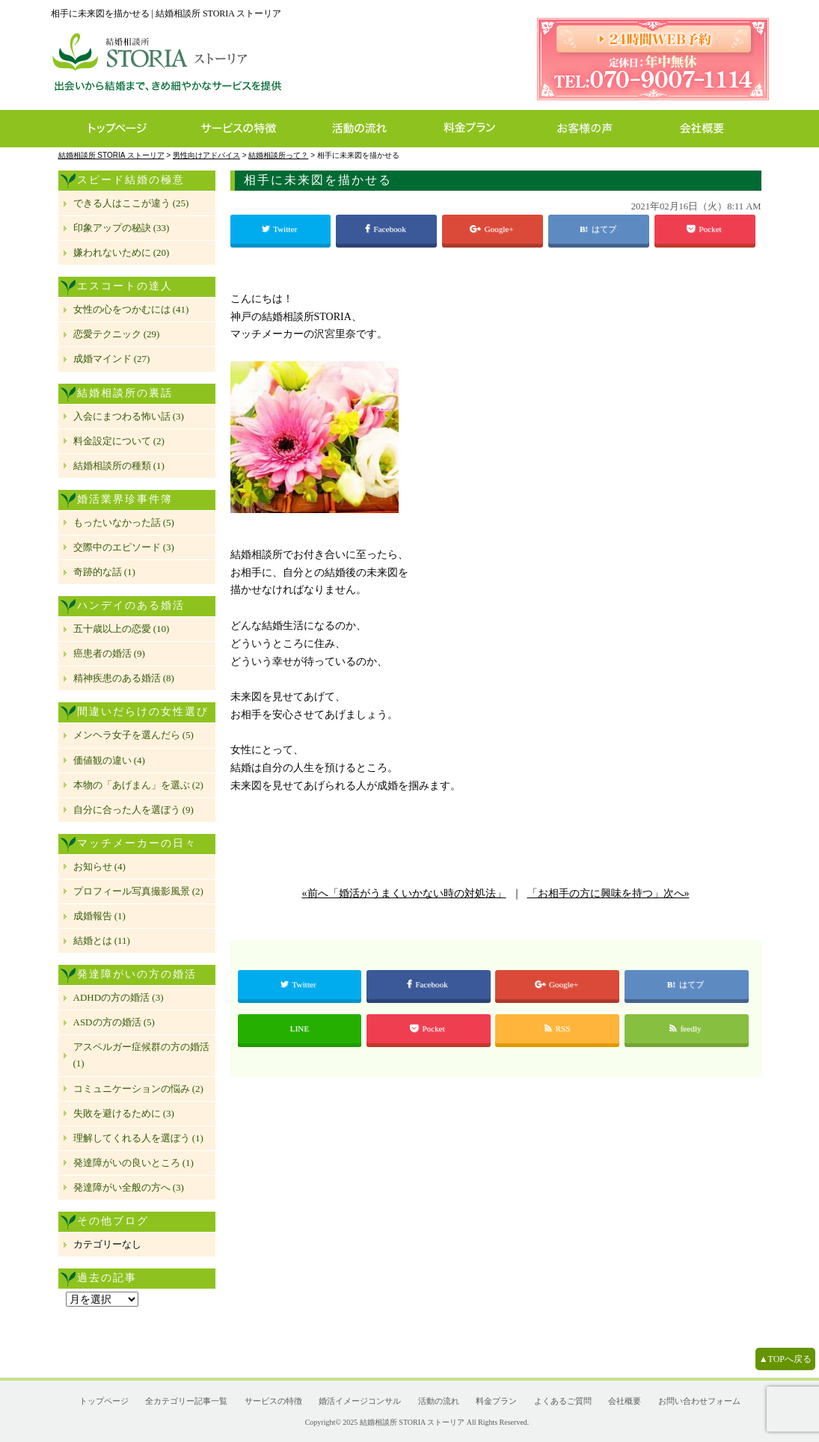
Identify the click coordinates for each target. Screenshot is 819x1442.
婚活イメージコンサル (360, 1400)
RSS (557, 1028)
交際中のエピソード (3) (123, 547)
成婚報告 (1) (99, 915)
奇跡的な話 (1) (104, 571)
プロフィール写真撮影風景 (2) (138, 891)
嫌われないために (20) (121, 252)
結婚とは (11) (101, 940)
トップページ (116, 128)
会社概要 (706, 128)
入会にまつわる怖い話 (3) (128, 416)
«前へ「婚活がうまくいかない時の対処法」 (404, 893)
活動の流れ (366, 128)
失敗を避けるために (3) (123, 1113)
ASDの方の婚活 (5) (114, 1022)
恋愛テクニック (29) (116, 334)
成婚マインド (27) (111, 358)
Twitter (280, 228)
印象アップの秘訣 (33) (121, 227)
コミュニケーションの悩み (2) (138, 1088)
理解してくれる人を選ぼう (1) (138, 1138)
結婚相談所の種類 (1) (119, 465)
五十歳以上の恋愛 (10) (121, 628)
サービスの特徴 (246, 128)
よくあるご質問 (563, 1400)
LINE (299, 1028)
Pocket (705, 228)
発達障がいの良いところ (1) (133, 1162)
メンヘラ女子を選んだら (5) (133, 734)
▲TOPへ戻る (785, 1359)
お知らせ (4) (99, 866)
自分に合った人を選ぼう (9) (133, 809)
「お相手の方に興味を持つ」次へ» (608, 893)
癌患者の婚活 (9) (109, 653)
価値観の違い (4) (109, 760)
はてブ (605, 228)
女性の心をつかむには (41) (131, 309)
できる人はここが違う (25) (131, 203)
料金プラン (477, 128)
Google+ (492, 228)
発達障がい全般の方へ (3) (128, 1187)
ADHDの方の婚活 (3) (118, 997)
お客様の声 (589, 128)
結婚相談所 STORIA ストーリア (412, 1422)
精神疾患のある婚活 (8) (123, 678)
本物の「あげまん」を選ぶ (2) (138, 785)
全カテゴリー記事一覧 (186, 1400)
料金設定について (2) (119, 441)
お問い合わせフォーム (699, 1400)
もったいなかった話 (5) (123, 522)
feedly (686, 1028)
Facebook (386, 228)
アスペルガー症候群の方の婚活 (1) (141, 1055)
